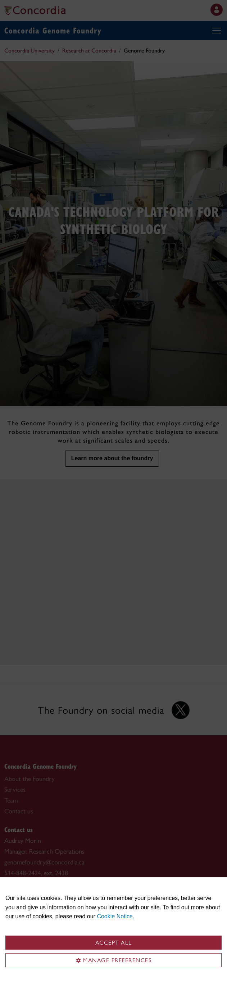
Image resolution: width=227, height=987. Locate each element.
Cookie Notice (115, 916)
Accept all (113, 942)
